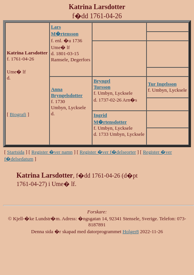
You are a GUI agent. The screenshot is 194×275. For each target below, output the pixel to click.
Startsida (16, 152)
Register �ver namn (52, 152)
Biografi (18, 114)
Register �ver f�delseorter (108, 152)
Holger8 (130, 231)
